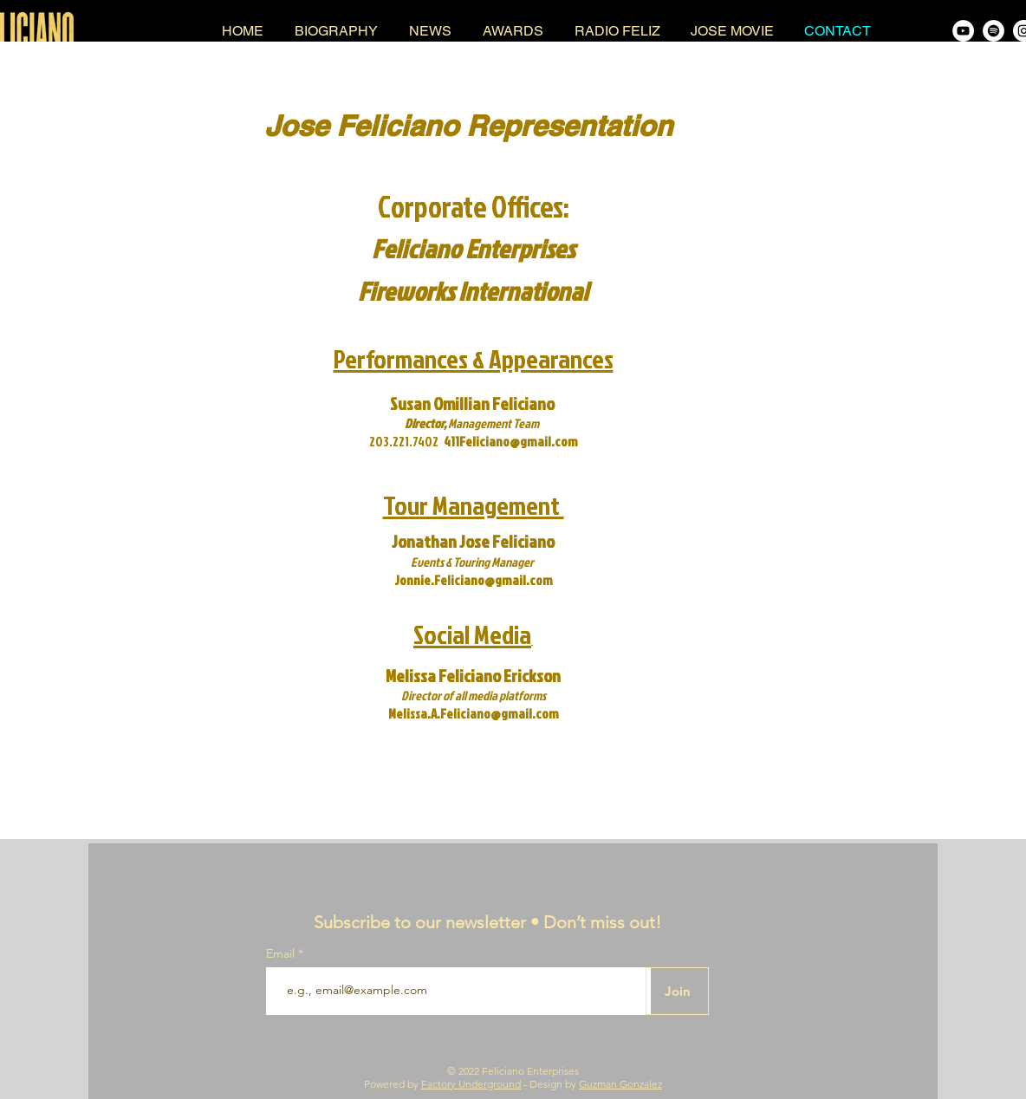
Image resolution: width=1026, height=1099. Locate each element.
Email (282, 953)
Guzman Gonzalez (620, 1083)
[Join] (677, 991)
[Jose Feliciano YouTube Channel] (963, 31)
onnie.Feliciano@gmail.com (476, 580)
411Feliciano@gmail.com (511, 441)
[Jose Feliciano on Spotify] (993, 31)
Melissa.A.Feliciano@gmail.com (473, 714)
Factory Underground (471, 1083)
